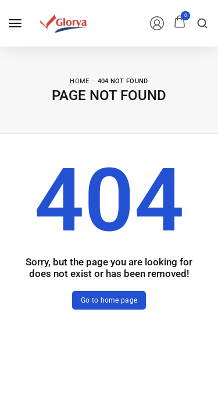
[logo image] (63, 22)
